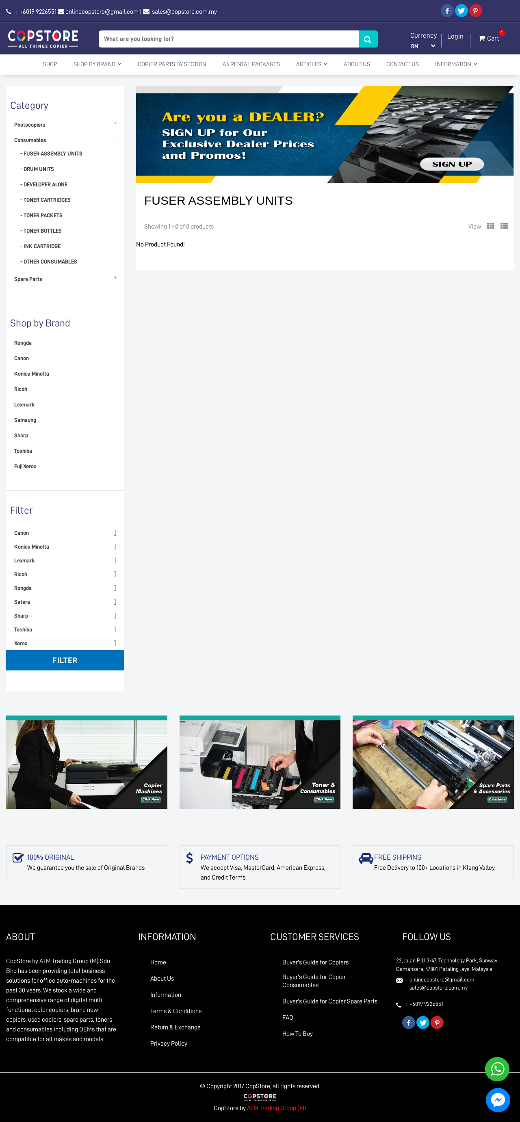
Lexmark (24, 404)
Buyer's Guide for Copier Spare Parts (329, 1001)
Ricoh (20, 389)
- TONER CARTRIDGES (45, 200)
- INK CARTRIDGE (40, 246)
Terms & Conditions (176, 1011)
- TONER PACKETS (41, 215)
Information (165, 995)
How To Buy (297, 1034)
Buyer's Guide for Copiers (315, 962)
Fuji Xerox (25, 466)
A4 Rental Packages (251, 64)
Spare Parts (28, 279)
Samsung (25, 420)
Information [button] (456, 64)
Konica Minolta (31, 373)
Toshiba (23, 451)
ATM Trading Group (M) (276, 1108)
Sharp (21, 435)
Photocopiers (30, 125)
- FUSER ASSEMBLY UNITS (51, 153)
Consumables (30, 140)
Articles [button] (311, 64)
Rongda (23, 343)
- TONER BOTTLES (41, 230)
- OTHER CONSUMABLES (48, 261)
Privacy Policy (168, 1043)
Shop (50, 64)
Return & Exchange (175, 1027)
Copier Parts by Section (172, 64)
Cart (489, 36)
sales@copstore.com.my (184, 12)
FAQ (287, 1017)
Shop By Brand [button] (97, 64)
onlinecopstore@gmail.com (102, 12)
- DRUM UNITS (37, 169)
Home (158, 962)
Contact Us (402, 64)
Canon (21, 358)
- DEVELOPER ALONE (43, 184)
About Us (357, 64)
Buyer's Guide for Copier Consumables (314, 981)
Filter (65, 660)
